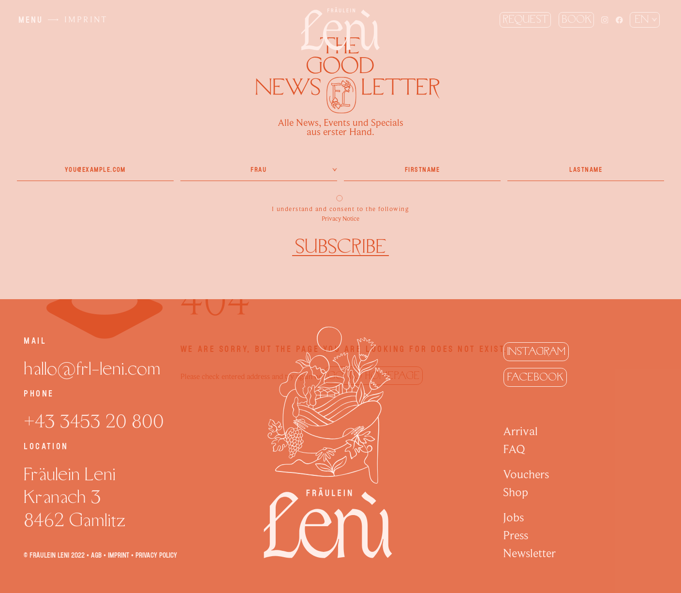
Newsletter (529, 553)
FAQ (514, 449)
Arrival (520, 431)
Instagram (536, 351)
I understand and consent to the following (341, 205)
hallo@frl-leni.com (92, 368)
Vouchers (526, 474)
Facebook (535, 377)
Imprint (118, 555)
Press (515, 535)
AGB (96, 555)
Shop (515, 492)
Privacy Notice (340, 218)
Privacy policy (156, 555)
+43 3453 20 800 (94, 421)
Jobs (513, 517)
